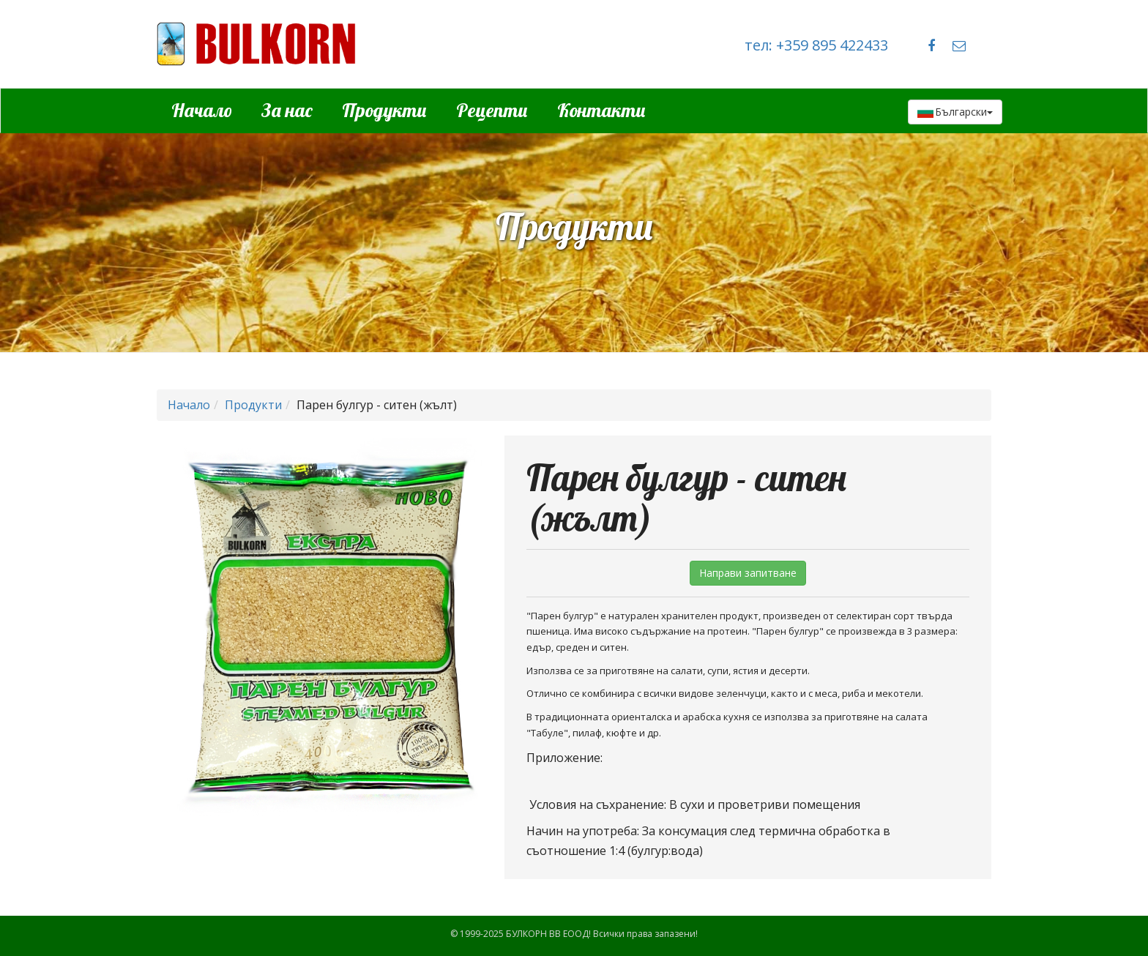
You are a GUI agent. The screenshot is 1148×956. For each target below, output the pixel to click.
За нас (287, 110)
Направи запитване (748, 573)
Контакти (601, 110)
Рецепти (492, 110)
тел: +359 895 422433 (816, 45)
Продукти (384, 110)
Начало (201, 110)
